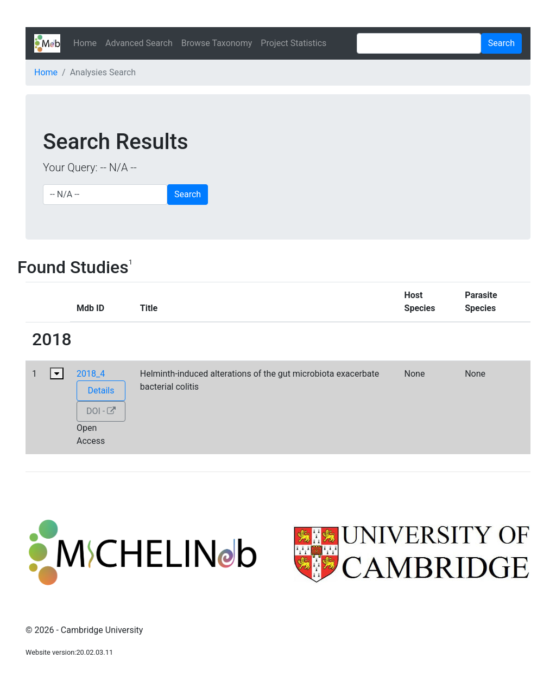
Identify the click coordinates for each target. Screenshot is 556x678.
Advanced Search (139, 43)
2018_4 (91, 374)
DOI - (101, 411)
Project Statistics (293, 43)
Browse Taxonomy (216, 43)
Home (85, 43)
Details (101, 390)
